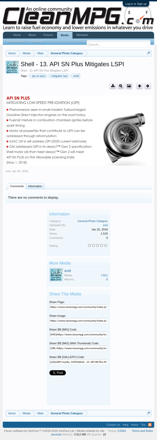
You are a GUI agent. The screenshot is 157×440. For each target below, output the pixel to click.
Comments (17, 186)
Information (35, 186)
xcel (7, 171)
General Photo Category (93, 221)
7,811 (104, 275)
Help (126, 424)
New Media (37, 41)
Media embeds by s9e (91, 430)
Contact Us (113, 424)
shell (75, 76)
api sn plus (38, 76)
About (32, 34)
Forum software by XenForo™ (39, 430)
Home (17, 34)
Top (143, 424)
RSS (150, 425)
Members (82, 34)
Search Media (16, 41)
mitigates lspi (58, 76)
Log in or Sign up (136, 3)
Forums (48, 34)
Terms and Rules (142, 430)
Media (65, 35)
